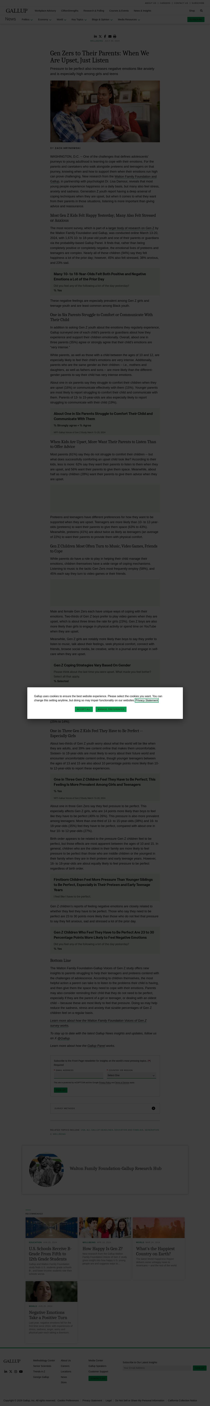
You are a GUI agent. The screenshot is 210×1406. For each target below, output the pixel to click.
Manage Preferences (111, 709)
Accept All (83, 709)
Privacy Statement (147, 700)
